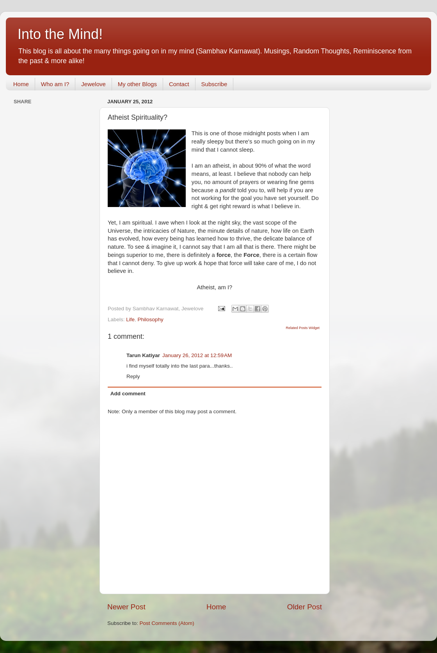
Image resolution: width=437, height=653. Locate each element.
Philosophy (150, 319)
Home (21, 84)
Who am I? (55, 84)
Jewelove (93, 84)
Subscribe (214, 84)
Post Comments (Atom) (167, 623)
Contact (179, 84)
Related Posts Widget (303, 328)
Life (130, 319)
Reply (133, 376)
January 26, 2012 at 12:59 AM (197, 355)
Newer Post (126, 607)
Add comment (128, 393)
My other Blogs (137, 84)
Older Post (304, 607)
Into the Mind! (60, 34)
